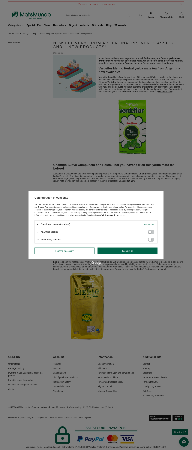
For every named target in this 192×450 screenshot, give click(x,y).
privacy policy (100, 207)
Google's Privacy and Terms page (109, 215)
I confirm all (127, 251)
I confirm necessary (64, 251)
